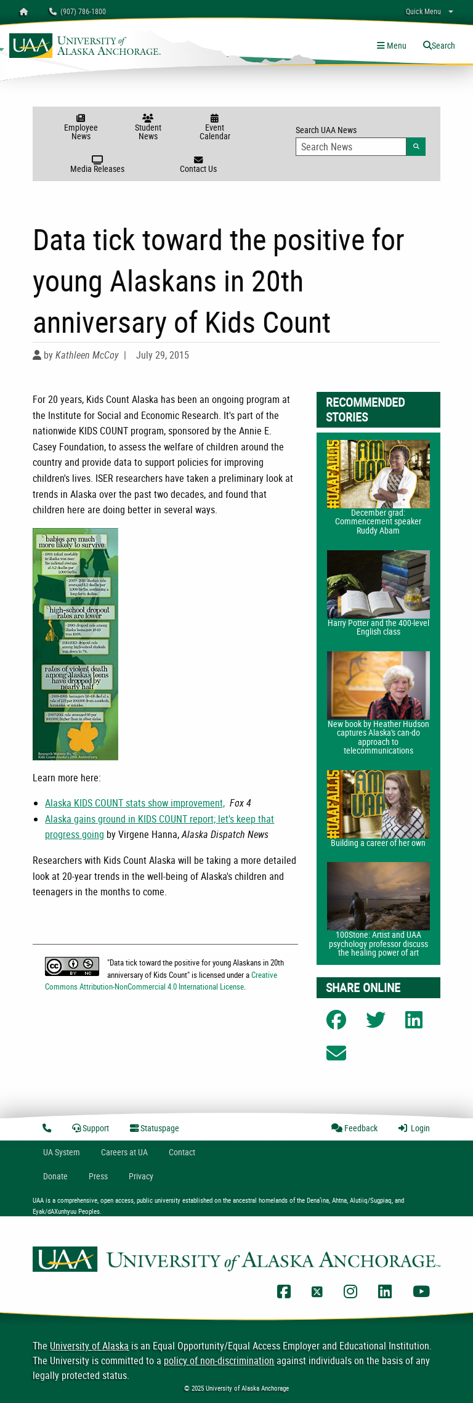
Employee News (81, 128)
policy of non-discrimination (219, 1360)
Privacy (141, 1176)
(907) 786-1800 (77, 11)
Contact (182, 1152)
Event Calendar (215, 128)
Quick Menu (423, 11)
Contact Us (198, 165)
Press (98, 1176)
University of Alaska (89, 1345)
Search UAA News (361, 140)
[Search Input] (351, 146)
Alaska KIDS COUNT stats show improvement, (135, 803)
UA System (61, 1152)
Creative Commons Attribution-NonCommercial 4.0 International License (161, 980)
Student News (148, 128)
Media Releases (97, 165)
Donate (55, 1176)
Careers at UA (124, 1152)
